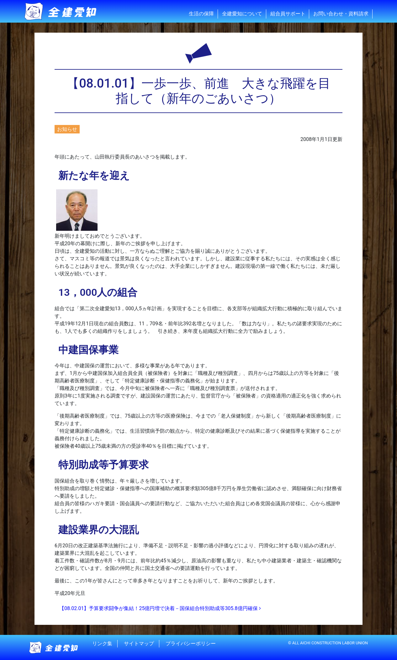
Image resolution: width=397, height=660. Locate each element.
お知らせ (67, 129)
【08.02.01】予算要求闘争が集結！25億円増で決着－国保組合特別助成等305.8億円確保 (160, 608)
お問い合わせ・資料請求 (340, 14)
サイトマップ (139, 643)
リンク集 (102, 643)
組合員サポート (287, 14)
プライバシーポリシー (191, 643)
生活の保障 (201, 14)
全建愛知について (242, 14)
